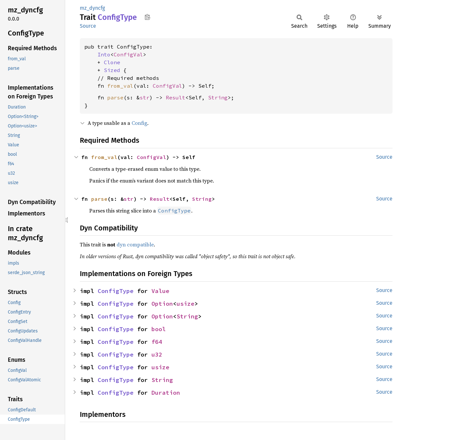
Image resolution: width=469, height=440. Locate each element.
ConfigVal (128, 54)
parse (115, 97)
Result (175, 97)
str (144, 97)
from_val (120, 85)
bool (158, 329)
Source (88, 26)
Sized (112, 70)
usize (185, 303)
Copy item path (147, 16)
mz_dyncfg (92, 8)
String (218, 97)
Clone (112, 62)
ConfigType (116, 291)
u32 (156, 354)
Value (160, 291)
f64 (156, 341)
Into (103, 54)
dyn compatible (135, 244)
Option (162, 303)
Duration (165, 392)
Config (139, 122)
